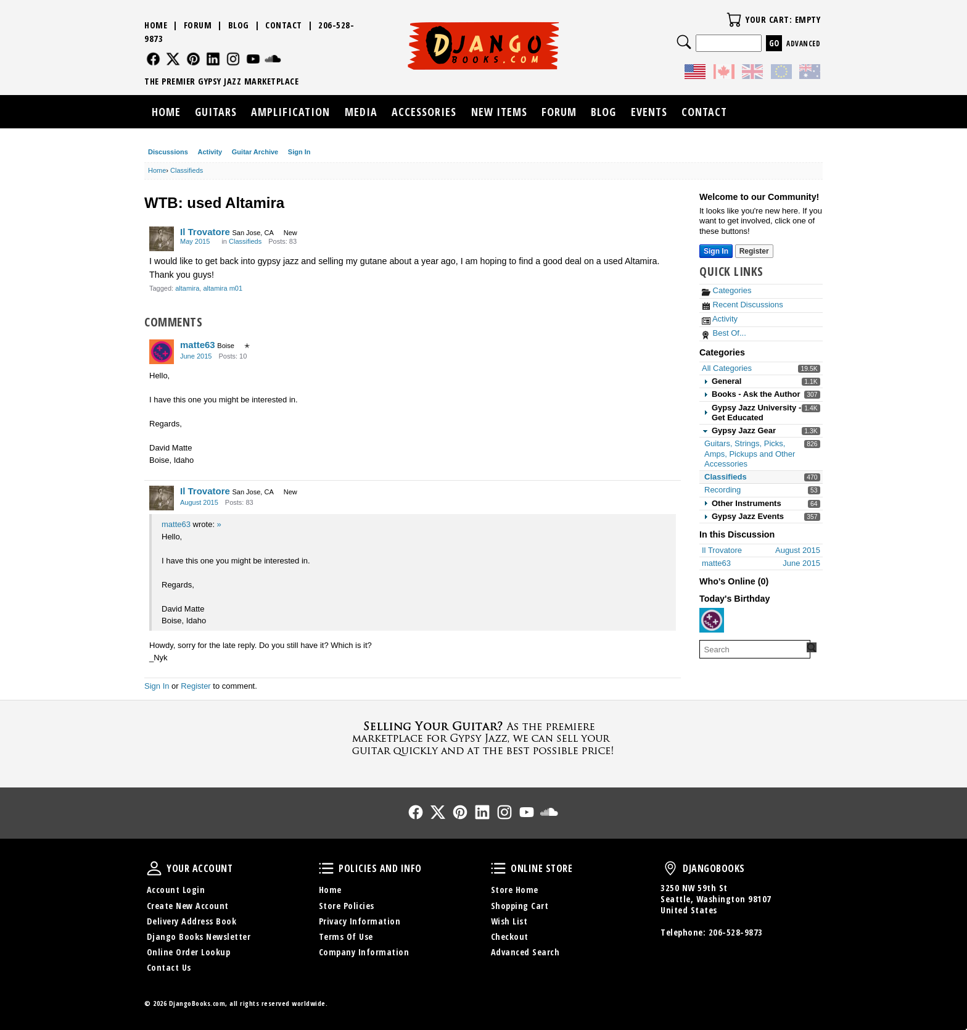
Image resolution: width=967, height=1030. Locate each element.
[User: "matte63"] (161, 351)
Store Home (514, 889)
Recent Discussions (742, 304)
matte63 (197, 344)
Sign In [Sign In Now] (716, 251)
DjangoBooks (670, 868)
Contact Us (169, 967)
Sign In (299, 152)
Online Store (498, 868)
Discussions (168, 152)
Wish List (509, 921)
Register (195, 686)
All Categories (727, 368)
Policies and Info (326, 868)
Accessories (424, 111)
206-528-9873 (736, 932)
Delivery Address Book (192, 921)
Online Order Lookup (189, 952)
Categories (726, 290)
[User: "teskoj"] (711, 620)
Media (361, 111)
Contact (283, 25)
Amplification (290, 111)
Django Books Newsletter (199, 936)
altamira (187, 288)
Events (649, 111)
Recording (722, 489)
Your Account (154, 868)
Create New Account (188, 906)
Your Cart (734, 20)
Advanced (803, 43)
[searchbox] (754, 649)
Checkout (510, 936)
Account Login (176, 889)
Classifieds (725, 476)
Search (684, 42)
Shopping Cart (520, 906)
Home (155, 25)
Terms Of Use (346, 936)
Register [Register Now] (754, 251)
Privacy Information (360, 921)
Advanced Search (525, 952)
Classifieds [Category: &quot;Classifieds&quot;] (245, 241)
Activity (209, 152)
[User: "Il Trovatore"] (161, 238)
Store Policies (346, 906)
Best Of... (724, 333)
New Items (499, 111)
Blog (238, 25)
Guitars (216, 111)
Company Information (364, 952)
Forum (198, 25)
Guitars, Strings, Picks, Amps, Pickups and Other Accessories (749, 453)
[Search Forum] (812, 647)
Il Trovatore (205, 231)
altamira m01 (222, 288)
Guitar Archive (255, 152)
